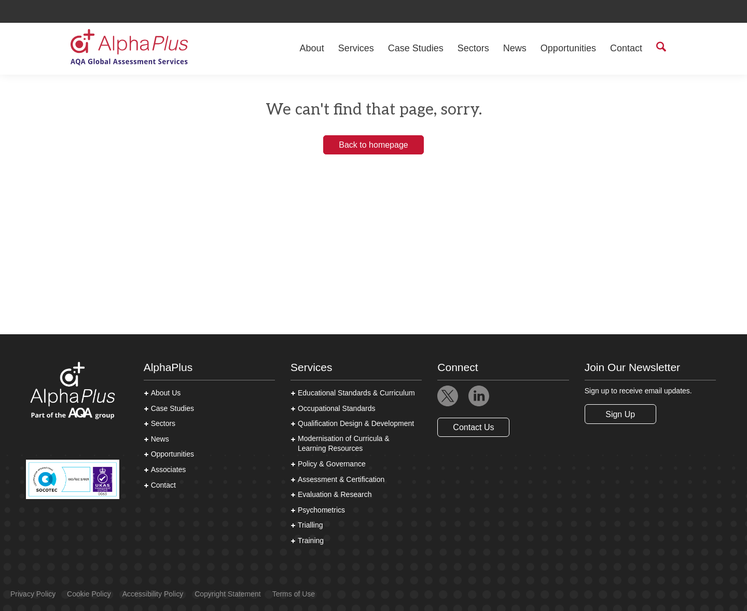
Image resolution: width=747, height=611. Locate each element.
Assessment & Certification (341, 479)
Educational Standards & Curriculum (356, 393)
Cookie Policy (89, 594)
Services (356, 48)
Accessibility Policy (152, 594)
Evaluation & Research (334, 494)
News (515, 48)
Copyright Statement (228, 594)
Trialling (310, 525)
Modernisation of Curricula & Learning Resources (344, 443)
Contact (626, 48)
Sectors (473, 48)
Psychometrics (321, 510)
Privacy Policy (33, 594)
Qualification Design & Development (356, 423)
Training (311, 540)
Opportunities (568, 48)
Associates (168, 469)
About (312, 48)
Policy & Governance (332, 464)
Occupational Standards (336, 408)
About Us (166, 393)
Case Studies (416, 48)
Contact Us (473, 427)
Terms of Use (293, 594)
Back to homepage (373, 144)
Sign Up (620, 414)
